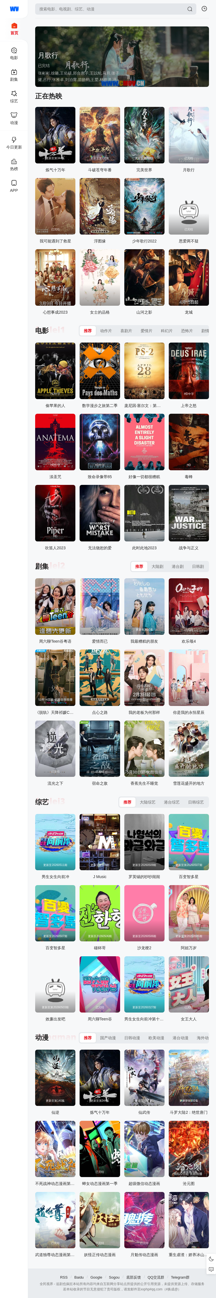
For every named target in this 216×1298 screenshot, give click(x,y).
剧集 (42, 566)
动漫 (42, 1037)
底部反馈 (133, 1277)
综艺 (42, 802)
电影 (42, 330)
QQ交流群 (156, 1277)
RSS (64, 1277)
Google (96, 1277)
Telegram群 (180, 1277)
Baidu (79, 1277)
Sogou (114, 1277)
